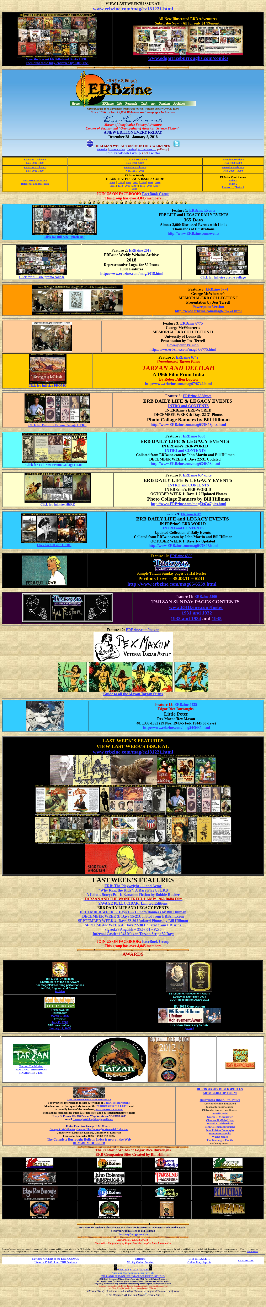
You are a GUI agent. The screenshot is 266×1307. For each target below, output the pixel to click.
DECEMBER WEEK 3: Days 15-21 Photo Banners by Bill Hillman (133, 912)
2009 (150, 182)
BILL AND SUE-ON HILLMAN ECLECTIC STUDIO (133, 1276)
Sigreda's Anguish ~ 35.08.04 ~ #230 (133, 929)
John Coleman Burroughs (220, 1126)
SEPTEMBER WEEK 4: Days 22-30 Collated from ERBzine (133, 925)
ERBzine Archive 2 (135, 167)
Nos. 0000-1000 (35, 170)
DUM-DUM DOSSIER (89, 1143)
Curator (81, 1129)
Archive (60, 991)
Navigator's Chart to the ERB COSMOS (55, 1258)
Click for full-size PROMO (47, 385)
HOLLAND (22, 1069)
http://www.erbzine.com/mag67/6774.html (208, 311)
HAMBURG (26, 1072)
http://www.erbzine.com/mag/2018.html (131, 273)
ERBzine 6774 (217, 289)
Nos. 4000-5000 (233, 162)
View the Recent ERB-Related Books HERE (57, 59)
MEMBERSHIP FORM (220, 1093)
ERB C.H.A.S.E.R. (199, 1258)
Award (189, 1029)
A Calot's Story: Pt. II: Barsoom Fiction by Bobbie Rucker (133, 895)
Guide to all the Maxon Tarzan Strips (133, 694)
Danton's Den (117, 149)
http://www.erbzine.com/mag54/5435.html (176, 728)
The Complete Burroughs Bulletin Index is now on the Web (89, 1139)
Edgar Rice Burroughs (117, 1102)
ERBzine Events (202, 210)
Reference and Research (35, 183)
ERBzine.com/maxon (143, 630)
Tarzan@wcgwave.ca (133, 1234)
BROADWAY (39, 1069)
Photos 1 (227, 187)
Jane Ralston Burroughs (220, 1130)
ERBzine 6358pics (197, 396)
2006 (128, 182)
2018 (135, 189)
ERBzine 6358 (194, 436)
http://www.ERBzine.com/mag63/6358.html (185, 464)
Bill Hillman (252, 1251)
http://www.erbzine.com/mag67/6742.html (178, 384)
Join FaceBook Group (123, 153)
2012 (120, 185)
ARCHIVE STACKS (35, 180)
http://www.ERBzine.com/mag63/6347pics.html (188, 504)
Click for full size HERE (57, 504)
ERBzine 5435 (185, 704)
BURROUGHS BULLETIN (112, 1106)
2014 (135, 185)
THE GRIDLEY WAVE (109, 1109)
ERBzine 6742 (187, 357)
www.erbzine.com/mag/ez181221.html (133, 8)
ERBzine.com (245, 1260)
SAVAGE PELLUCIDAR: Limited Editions (133, 903)
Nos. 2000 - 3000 (233, 170)
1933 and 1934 (186, 618)
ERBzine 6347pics (197, 475)
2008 (143, 182)
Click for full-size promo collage (41, 277)
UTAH (39, 1072)
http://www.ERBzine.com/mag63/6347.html (183, 546)
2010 (157, 182)
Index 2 (233, 183)
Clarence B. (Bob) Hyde (220, 1120)
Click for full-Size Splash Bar (64, 237)
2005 (121, 182)
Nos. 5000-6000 (135, 162)
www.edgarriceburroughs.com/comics (188, 58)
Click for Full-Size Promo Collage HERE (57, 425)
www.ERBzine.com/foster (196, 607)
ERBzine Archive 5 (233, 159)
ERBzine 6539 (181, 556)
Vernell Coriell (219, 1113)
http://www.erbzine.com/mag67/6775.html (182, 349)
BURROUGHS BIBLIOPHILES (220, 1089)
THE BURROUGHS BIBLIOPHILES (89, 1099)
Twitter (154, 153)
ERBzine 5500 (205, 597)
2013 (127, 185)
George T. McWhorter (62, 1129)
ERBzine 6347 (191, 514)
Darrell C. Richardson (220, 1123)
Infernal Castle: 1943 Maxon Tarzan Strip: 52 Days (133, 934)
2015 (142, 185)
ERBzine (102, 149)
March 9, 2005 (60, 1016)
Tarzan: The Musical (31, 1066)
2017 (157, 185)
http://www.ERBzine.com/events (193, 233)
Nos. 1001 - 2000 (135, 170)
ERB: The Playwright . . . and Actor (133, 886)
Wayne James (220, 1136)
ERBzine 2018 (140, 250)
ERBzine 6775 (191, 323)
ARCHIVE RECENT (135, 159)
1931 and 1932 (196, 613)
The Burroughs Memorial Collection (107, 1129)
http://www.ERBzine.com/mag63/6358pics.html (188, 425)
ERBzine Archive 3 (233, 167)
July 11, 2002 (60, 1022)
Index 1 (233, 180)
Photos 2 (239, 187)
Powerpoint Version (208, 307)
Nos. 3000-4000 (35, 162)
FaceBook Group (155, 194)
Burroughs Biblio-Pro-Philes (220, 1100)
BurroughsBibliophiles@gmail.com (89, 1120)
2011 (113, 185)
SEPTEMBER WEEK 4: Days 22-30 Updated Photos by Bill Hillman (133, 921)
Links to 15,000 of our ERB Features (55, 1262)
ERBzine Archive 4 (35, 159)
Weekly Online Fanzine (140, 1262)
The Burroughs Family (220, 1140)
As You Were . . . (147, 149)
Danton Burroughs (220, 1133)
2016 (149, 185)
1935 (217, 618)
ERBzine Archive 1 (35, 167)
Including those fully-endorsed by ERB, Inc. (57, 63)
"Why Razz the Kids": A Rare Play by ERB (133, 890)
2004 (112, 182)
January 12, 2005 (60, 1028)
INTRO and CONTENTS (188, 406)
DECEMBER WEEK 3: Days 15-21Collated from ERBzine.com (133, 916)
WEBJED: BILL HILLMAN (133, 1269)
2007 (135, 182)
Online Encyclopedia (199, 1262)
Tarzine (131, 149)
